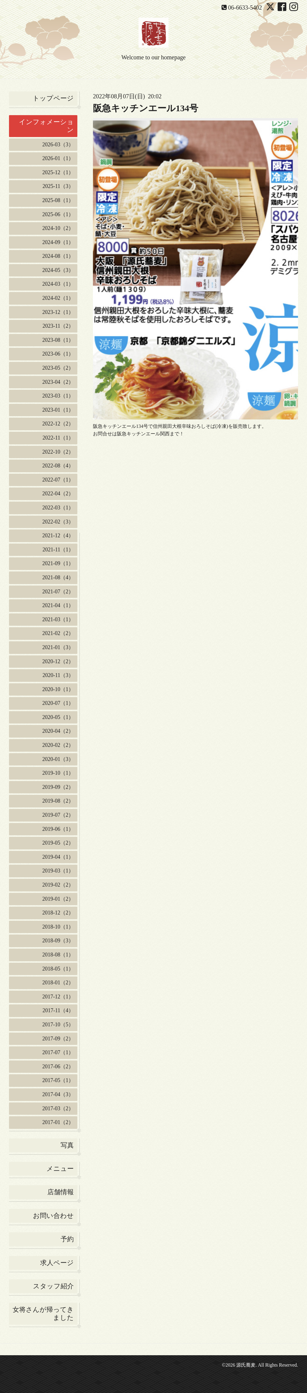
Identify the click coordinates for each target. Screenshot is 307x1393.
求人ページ (57, 1262)
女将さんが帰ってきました (43, 1313)
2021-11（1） (58, 550)
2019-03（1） (58, 871)
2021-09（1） (58, 563)
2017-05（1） (58, 1080)
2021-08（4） (58, 577)
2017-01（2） (58, 1122)
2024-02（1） (58, 298)
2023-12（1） (58, 312)
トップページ (53, 98)
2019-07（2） (58, 815)
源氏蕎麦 (245, 1365)
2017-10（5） (58, 1025)
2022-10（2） (58, 452)
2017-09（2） (58, 1039)
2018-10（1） (58, 927)
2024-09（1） (58, 242)
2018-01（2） (58, 983)
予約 (67, 1239)
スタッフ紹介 (53, 1286)
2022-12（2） (58, 424)
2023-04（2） (58, 382)
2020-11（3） (58, 675)
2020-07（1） (58, 703)
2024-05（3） (58, 270)
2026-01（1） (58, 158)
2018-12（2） (58, 913)
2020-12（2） (58, 661)
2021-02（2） (58, 633)
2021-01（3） (58, 647)
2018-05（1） (58, 969)
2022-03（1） (58, 508)
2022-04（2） (58, 494)
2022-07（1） (58, 480)
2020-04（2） (58, 731)
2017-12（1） (58, 997)
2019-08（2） (58, 801)
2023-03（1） (58, 396)
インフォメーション (46, 125)
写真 (67, 1145)
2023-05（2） (58, 368)
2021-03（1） (58, 619)
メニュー (60, 1168)
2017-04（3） (58, 1094)
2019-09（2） (58, 787)
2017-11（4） (58, 1010)
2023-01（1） (58, 410)
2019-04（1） (58, 857)
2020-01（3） (58, 759)
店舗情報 (60, 1192)
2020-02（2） (58, 745)
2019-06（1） (58, 829)
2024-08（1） (58, 256)
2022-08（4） (58, 466)
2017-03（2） (58, 1108)
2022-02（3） (58, 522)
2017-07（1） (58, 1052)
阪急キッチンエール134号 (145, 108)
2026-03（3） (58, 145)
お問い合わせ (53, 1215)
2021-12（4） (58, 535)
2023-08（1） (58, 340)
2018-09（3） (58, 941)
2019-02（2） (58, 885)
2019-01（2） (58, 899)
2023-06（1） (58, 354)
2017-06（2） (58, 1066)
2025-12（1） (58, 172)
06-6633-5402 (245, 7)
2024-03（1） (58, 284)
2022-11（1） (58, 438)
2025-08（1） (58, 200)
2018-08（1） (58, 955)
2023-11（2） (58, 326)
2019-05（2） (58, 843)
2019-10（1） (58, 773)
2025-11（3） (58, 186)
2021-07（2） (58, 592)
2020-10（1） (58, 689)
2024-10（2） (58, 228)
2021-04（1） (58, 605)
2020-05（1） (58, 717)
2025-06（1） (58, 214)
